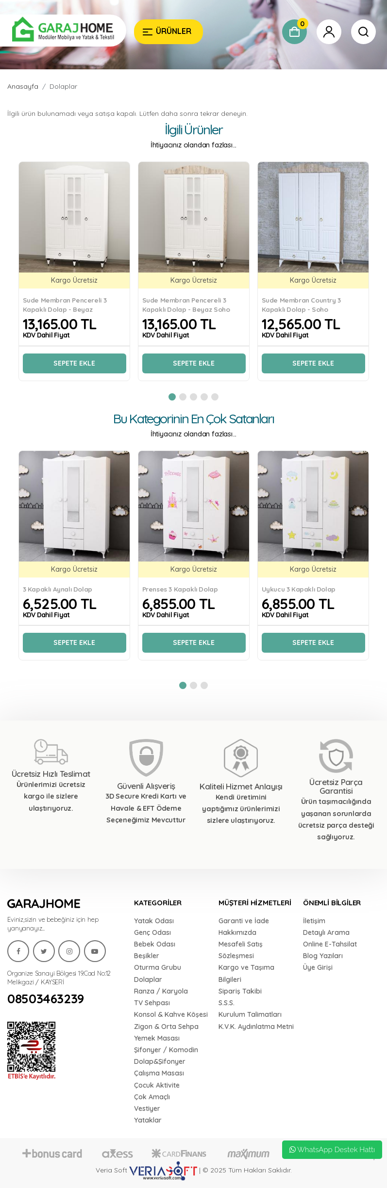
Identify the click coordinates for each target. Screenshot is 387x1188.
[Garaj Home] (63, 31)
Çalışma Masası (159, 1073)
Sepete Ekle (74, 363)
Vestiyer (147, 1108)
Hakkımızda (237, 932)
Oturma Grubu (157, 967)
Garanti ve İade (244, 920)
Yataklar (148, 1120)
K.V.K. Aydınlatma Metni (256, 1026)
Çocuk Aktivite (157, 1085)
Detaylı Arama (326, 932)
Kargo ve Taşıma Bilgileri (246, 973)
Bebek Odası (154, 944)
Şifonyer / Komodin (166, 1049)
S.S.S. (227, 1002)
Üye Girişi (318, 967)
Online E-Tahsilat (330, 944)
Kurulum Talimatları (250, 1014)
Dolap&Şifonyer (159, 1061)
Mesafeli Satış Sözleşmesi (241, 950)
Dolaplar (63, 86)
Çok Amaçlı (152, 1096)
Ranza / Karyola (161, 991)
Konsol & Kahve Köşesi (171, 1014)
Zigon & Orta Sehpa (166, 1026)
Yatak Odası (154, 920)
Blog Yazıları (323, 955)
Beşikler (146, 955)
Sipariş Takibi (240, 991)
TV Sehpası (152, 1002)
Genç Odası (152, 932)
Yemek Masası (157, 1038)
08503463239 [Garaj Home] (45, 999)
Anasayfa (22, 86)
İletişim (314, 920)
